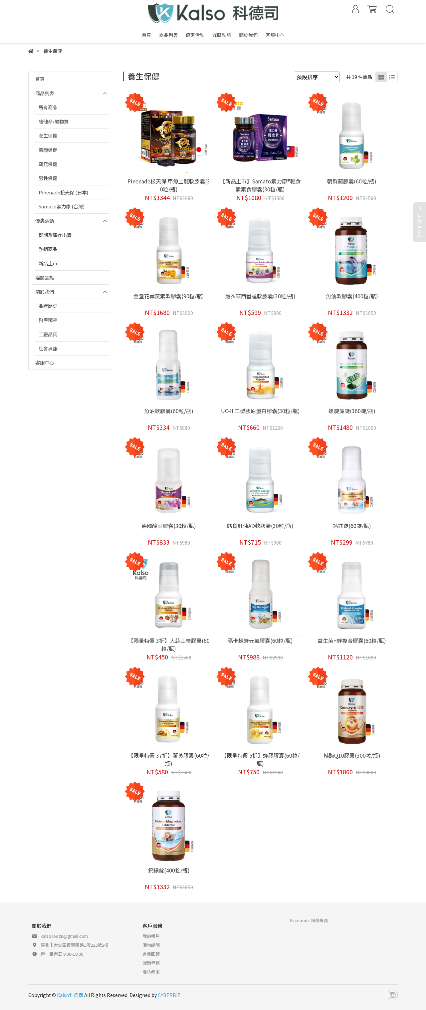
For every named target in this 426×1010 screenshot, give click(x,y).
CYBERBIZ (169, 995)
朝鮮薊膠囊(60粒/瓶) (351, 181)
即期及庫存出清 (55, 234)
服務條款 (151, 962)
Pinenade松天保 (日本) (63, 192)
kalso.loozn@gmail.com (64, 936)
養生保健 (48, 135)
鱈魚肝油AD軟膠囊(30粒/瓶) (260, 526)
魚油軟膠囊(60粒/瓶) (168, 411)
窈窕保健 (48, 163)
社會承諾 (48, 348)
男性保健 (48, 177)
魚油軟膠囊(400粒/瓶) (352, 296)
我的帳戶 (151, 936)
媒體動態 (44, 277)
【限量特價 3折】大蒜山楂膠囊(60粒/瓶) (169, 644)
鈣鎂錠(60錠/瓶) (351, 526)
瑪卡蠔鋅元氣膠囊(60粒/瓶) (260, 640)
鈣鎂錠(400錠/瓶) (169, 870)
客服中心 (44, 362)
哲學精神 (48, 319)
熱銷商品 (48, 248)
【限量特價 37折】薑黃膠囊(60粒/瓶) (168, 759)
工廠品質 (48, 334)
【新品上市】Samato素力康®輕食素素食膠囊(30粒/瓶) (260, 185)
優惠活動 (44, 220)
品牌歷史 (48, 305)
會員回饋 (151, 954)
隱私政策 (151, 971)
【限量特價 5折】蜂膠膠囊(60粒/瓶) (260, 759)
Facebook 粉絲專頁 (309, 920)
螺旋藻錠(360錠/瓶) (351, 411)
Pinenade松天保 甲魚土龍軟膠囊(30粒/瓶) (168, 185)
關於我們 (44, 291)
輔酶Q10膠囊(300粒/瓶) (351, 755)
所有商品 (48, 107)
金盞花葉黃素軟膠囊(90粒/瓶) (168, 296)
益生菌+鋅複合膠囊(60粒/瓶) (352, 640)
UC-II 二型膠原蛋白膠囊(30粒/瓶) (260, 411)
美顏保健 (48, 149)
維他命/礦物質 (54, 121)
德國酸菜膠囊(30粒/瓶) (168, 526)
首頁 (40, 78)
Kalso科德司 (70, 995)
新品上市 (48, 263)
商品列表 (44, 93)
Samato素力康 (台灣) (62, 206)
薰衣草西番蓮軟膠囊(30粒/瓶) (260, 296)
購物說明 (151, 945)
